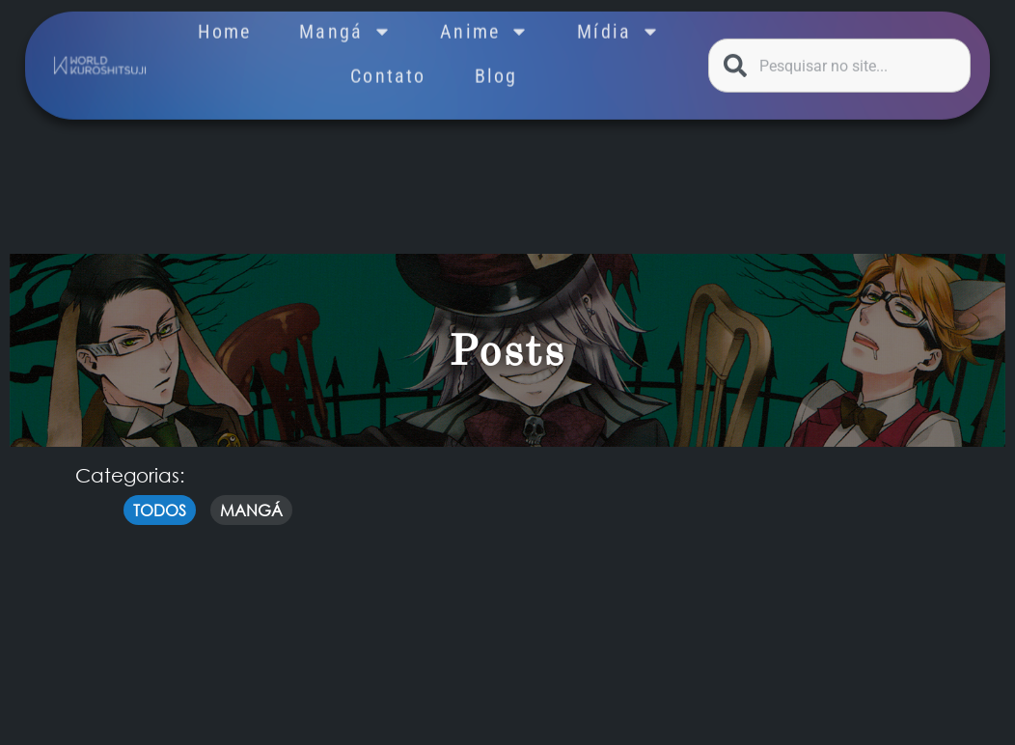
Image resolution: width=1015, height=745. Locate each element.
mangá (251, 510)
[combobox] (839, 62)
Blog (496, 64)
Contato (387, 64)
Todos (159, 510)
